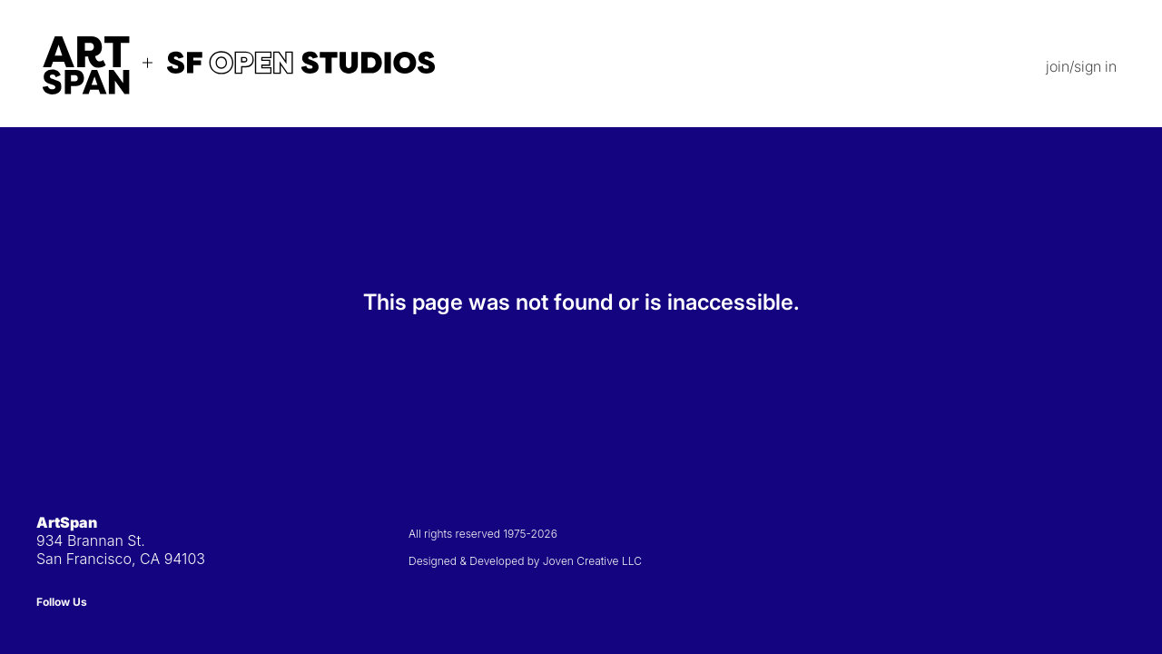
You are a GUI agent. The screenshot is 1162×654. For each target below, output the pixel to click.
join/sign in (1081, 66)
